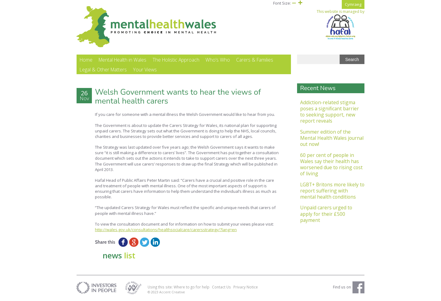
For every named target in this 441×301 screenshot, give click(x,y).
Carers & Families (254, 60)
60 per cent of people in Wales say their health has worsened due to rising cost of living (331, 164)
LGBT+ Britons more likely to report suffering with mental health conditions (332, 190)
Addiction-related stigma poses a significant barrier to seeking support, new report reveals (329, 111)
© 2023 (153, 292)
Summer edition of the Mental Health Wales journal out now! (332, 138)
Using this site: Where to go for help (178, 287)
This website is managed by (340, 24)
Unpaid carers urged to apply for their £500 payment (326, 214)
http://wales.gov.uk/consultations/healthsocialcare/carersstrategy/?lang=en (166, 230)
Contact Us (221, 287)
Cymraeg (353, 4)
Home (86, 60)
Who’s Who (217, 60)
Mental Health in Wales (122, 60)
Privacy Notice (245, 287)
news (119, 255)
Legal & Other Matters (103, 70)
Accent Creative (172, 292)
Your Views (145, 70)
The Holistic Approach (176, 60)
